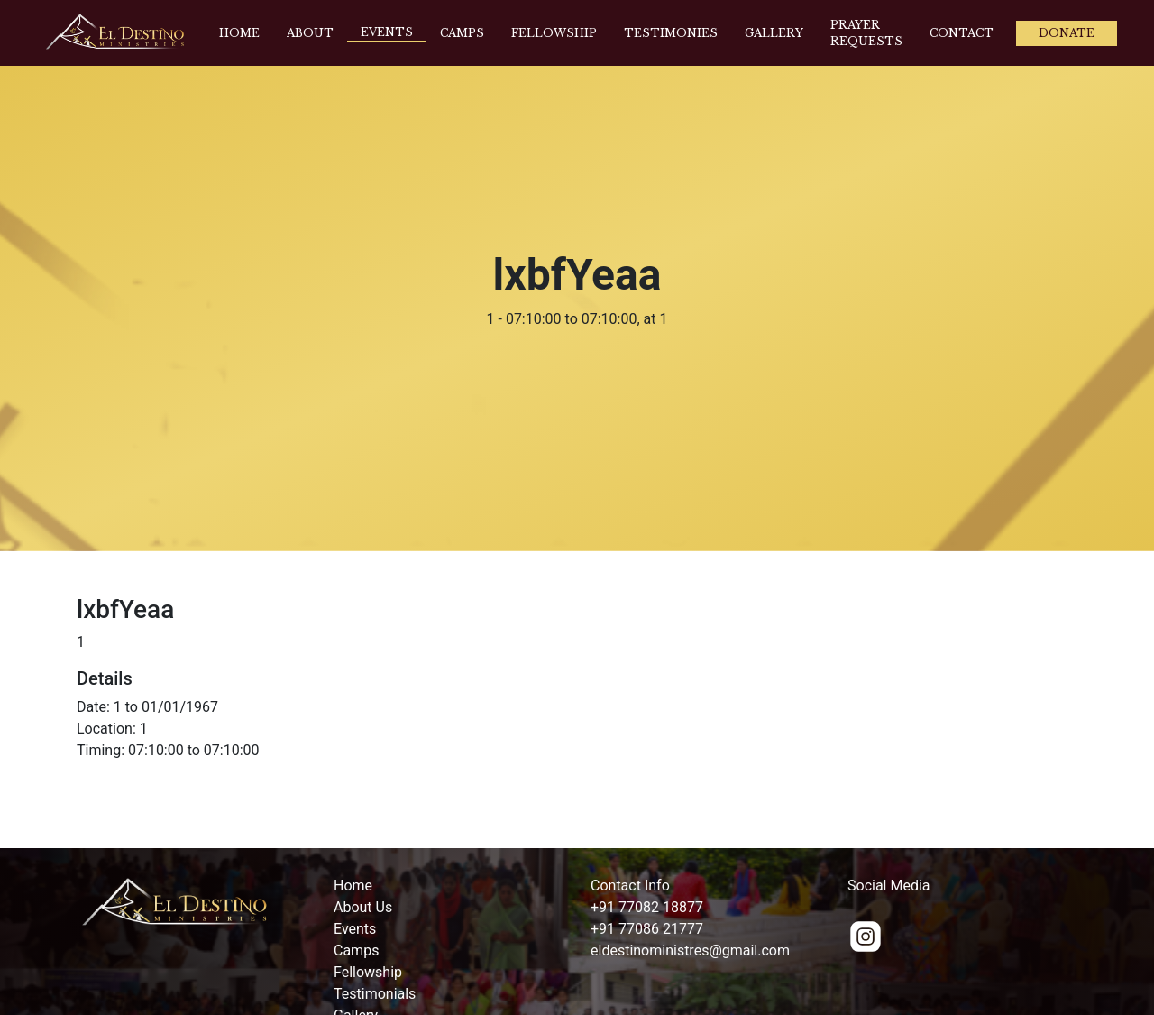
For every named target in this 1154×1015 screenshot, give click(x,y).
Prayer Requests (866, 33)
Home (239, 33)
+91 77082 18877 (647, 907)
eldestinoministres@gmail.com (690, 950)
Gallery (774, 33)
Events (387, 32)
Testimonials (375, 993)
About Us (363, 907)
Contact (962, 33)
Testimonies (671, 33)
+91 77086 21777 (647, 928)
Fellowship (554, 33)
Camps (462, 33)
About (310, 33)
